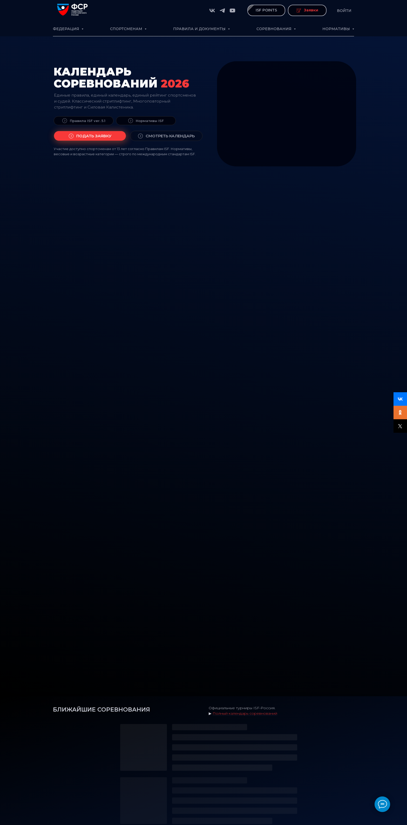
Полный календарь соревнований (245, 713)
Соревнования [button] (274, 28)
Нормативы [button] (336, 28)
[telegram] (222, 10)
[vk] (212, 10)
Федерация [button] (66, 28)
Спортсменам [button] (126, 28)
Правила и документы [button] (200, 28)
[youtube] (232, 10)
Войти (344, 10)
